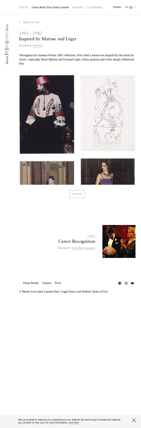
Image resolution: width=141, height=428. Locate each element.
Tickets (117, 7)
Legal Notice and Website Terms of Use (84, 291)
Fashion (37, 45)
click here (74, 423)
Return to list (31, 22)
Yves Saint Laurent (83, 248)
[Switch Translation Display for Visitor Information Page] (135, 7)
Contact (46, 282)
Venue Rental (31, 282)
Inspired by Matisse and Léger (47, 36)
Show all (77, 194)
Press (58, 282)
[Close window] (134, 420)
